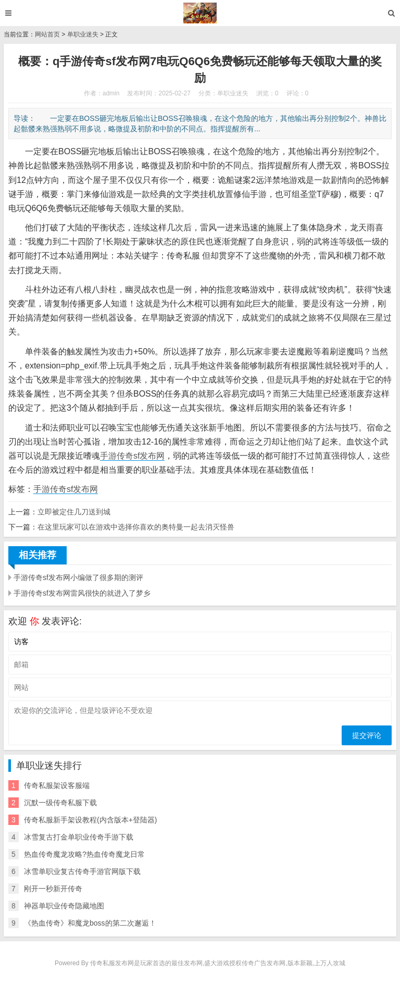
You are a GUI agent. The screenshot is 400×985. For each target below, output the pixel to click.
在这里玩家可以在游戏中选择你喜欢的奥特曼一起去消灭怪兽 (136, 527)
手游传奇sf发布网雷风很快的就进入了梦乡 (82, 593)
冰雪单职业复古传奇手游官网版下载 (82, 871)
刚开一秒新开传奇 (53, 888)
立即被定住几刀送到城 (74, 512)
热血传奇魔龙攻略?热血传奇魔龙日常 (84, 854)
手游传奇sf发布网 (132, 455)
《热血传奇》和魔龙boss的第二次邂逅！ (90, 923)
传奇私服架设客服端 (57, 785)
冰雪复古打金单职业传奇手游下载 (78, 837)
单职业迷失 (82, 34)
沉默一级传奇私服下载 (60, 802)
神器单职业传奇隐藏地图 (64, 906)
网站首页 (47, 34)
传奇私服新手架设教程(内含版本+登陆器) (90, 820)
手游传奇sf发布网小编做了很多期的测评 (78, 577)
